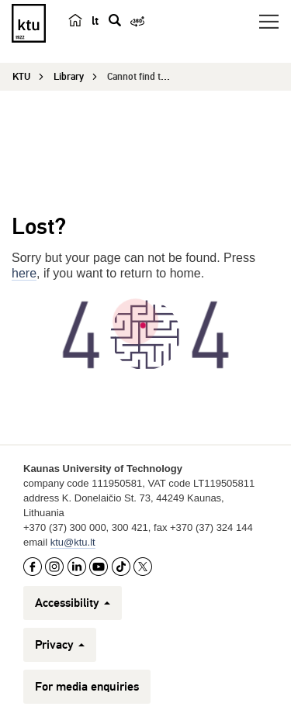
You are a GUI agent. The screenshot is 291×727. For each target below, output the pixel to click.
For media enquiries (87, 686)
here (24, 273)
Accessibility (72, 603)
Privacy (60, 645)
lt (95, 21)
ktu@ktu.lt (72, 542)
